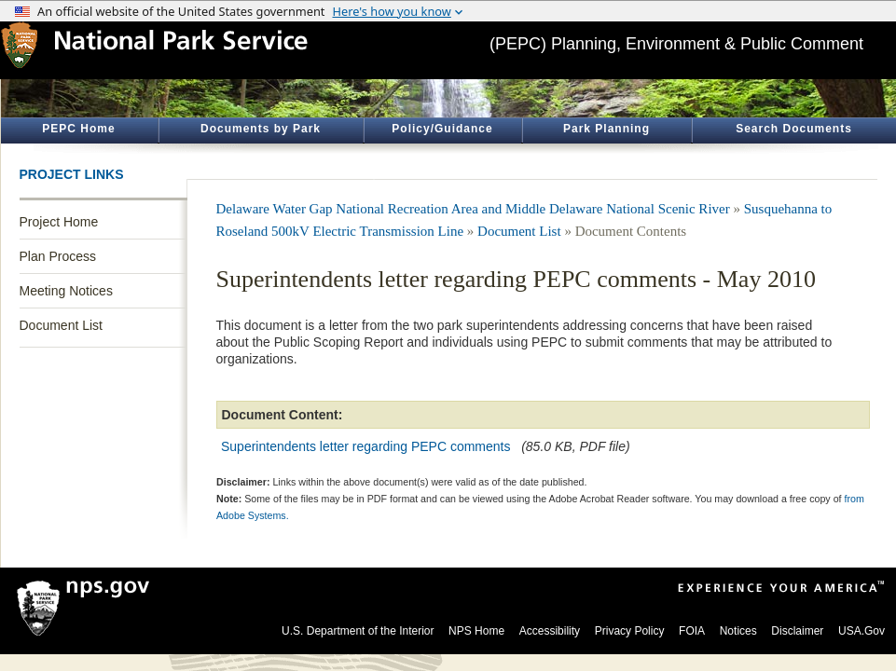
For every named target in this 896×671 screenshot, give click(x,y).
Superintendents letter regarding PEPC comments (366, 446)
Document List (61, 325)
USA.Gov (861, 630)
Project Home (59, 221)
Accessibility (549, 630)
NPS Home (476, 630)
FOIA (692, 630)
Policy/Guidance (442, 128)
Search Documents (794, 128)
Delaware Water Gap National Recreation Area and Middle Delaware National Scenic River (473, 208)
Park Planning (606, 128)
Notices (738, 630)
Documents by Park (260, 128)
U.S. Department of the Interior (358, 630)
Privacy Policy (630, 630)
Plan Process (58, 256)
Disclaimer (797, 630)
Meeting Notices (66, 290)
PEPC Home (78, 128)
